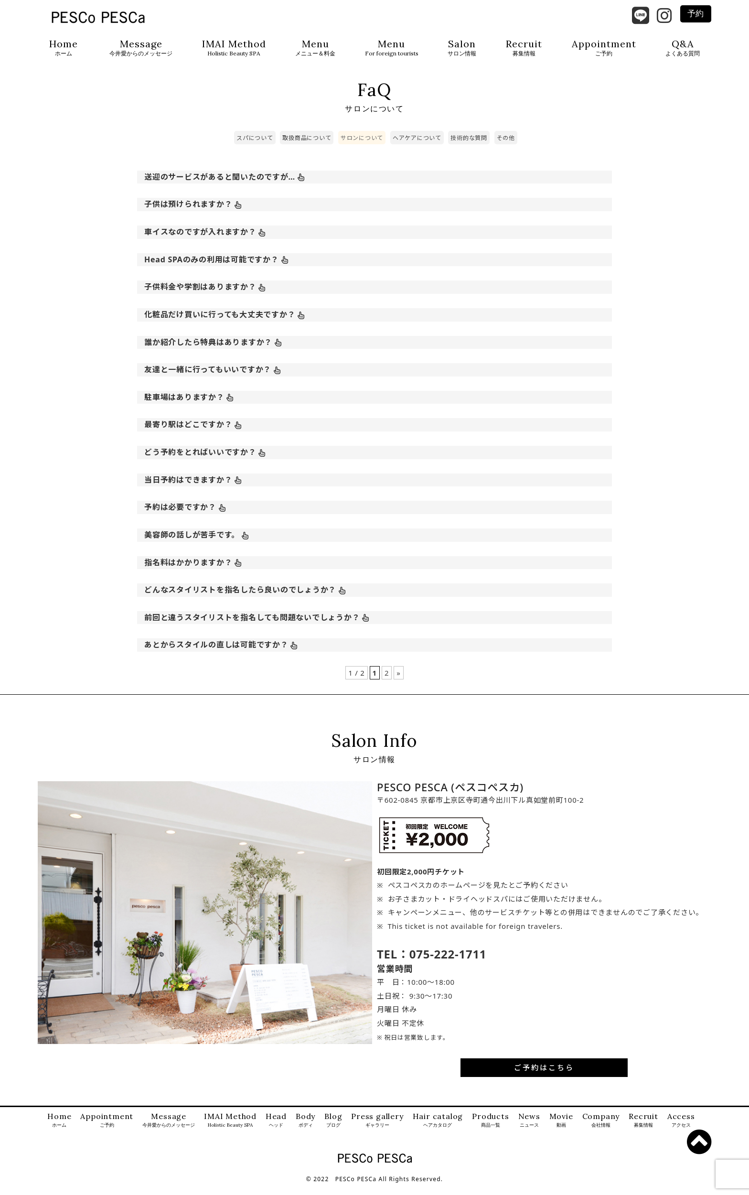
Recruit (524, 48)
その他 (506, 146)
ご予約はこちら (544, 1076)
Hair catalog (438, 1129)
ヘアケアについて (417, 146)
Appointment (604, 48)
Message (140, 48)
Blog (333, 1129)
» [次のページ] (398, 681)
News (529, 1129)
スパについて (254, 146)
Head (276, 1129)
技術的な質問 (468, 146)
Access (681, 1129)
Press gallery (377, 1129)
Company (601, 1129)
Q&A (682, 48)
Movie (561, 1129)
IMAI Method (234, 48)
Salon (462, 48)
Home (63, 48)
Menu (315, 48)
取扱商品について (306, 146)
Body (305, 1129)
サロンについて (362, 146)
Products (490, 1129)
